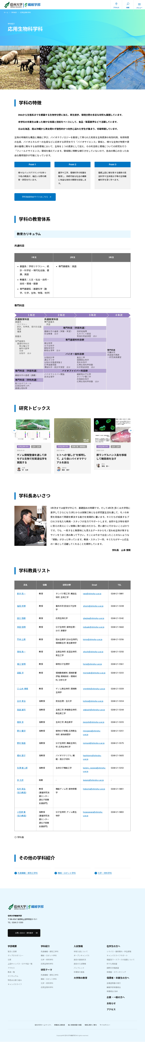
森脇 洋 (20, 675)
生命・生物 (36, 449)
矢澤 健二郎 (22, 770)
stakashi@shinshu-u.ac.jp (94, 712)
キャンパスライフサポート (117, 958)
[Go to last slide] (14, 432)
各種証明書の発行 (114, 985)
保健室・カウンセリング (116, 974)
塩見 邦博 (21, 608)
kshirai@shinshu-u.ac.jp (93, 703)
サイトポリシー (105, 1027)
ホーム (6, 15)
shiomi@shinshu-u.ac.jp (93, 608)
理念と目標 (12, 954)
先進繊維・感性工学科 (49, 954)
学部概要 (12, 948)
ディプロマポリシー (15, 958)
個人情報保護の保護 (75, 1027)
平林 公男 (21, 641)
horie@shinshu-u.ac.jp (92, 666)
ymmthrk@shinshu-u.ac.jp (94, 691)
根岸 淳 (20, 724)
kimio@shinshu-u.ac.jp (92, 641)
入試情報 (78, 948)
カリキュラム (13, 978)
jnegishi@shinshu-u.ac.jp (93, 724)
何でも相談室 (112, 966)
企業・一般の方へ (116, 999)
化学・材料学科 (47, 962)
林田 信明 (21, 629)
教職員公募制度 (59, 1027)
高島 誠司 (21, 712)
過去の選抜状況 (80, 962)
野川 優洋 (21, 733)
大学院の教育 (80, 980)
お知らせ (111, 1005)
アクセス (11, 970)
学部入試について (81, 954)
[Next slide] (130, 432)
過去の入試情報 (80, 966)
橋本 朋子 (21, 758)
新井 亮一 (21, 596)
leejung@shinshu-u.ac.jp (93, 782)
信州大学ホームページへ (43, 1027)
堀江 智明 (21, 666)
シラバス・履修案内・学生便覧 (119, 954)
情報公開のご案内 (91, 1027)
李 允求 (20, 782)
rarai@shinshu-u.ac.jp (92, 596)
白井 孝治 (21, 703)
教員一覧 (11, 974)
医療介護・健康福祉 (79, 449)
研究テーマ (46, 972)
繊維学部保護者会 (114, 989)
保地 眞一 (21, 654)
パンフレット (79, 970)
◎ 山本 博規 (22, 691)
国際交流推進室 (113, 970)
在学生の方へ (113, 948)
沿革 (9, 962)
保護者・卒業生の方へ (118, 980)
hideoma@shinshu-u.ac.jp (94, 791)
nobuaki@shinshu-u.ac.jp (93, 629)
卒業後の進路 (79, 974)
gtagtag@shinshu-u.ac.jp (93, 620)
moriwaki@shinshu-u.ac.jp (94, 675)
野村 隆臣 (21, 745)
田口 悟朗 (21, 620)
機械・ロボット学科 (49, 958)
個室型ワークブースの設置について (121, 962)
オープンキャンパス (81, 958)
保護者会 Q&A (112, 994)
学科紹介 (14, 15)
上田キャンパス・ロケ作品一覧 (20, 966)
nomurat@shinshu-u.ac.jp (94, 745)
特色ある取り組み (15, 982)
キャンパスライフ (15, 986)
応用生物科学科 (23, 449)
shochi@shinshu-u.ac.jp (93, 654)
